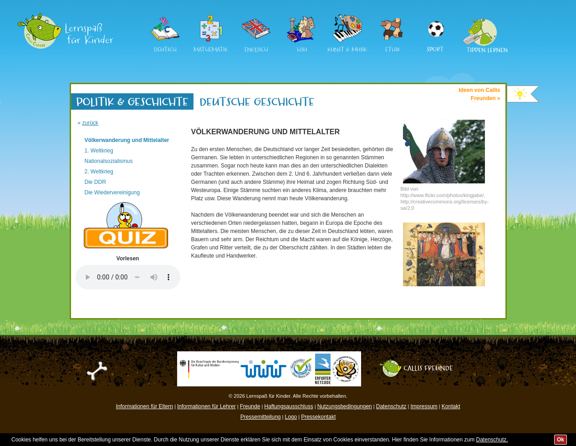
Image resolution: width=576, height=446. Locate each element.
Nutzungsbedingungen (344, 406)
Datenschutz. (492, 439)
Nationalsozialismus (109, 161)
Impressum (423, 406)
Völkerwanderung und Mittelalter (127, 140)
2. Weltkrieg (99, 171)
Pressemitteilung (260, 417)
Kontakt (451, 406)
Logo (291, 417)
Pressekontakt (318, 417)
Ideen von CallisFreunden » (479, 94)
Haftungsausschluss (288, 406)
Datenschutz (391, 406)
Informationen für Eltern (144, 406)
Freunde (250, 406)
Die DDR (95, 182)
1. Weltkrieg (99, 150)
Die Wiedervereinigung (112, 192)
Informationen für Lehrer (206, 406)
